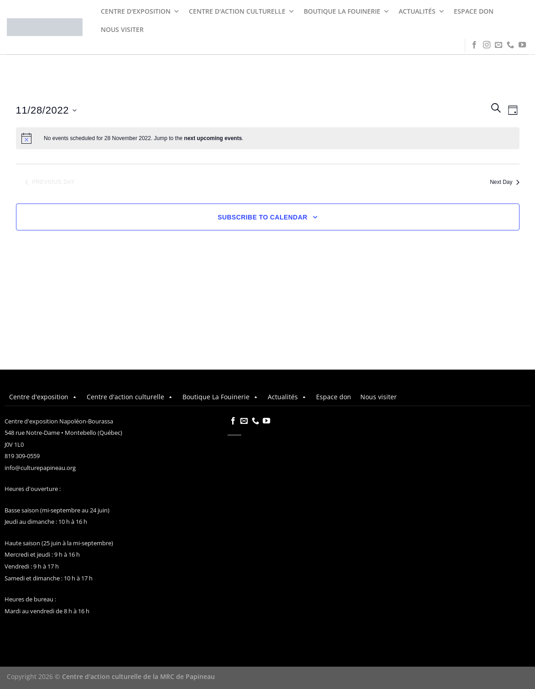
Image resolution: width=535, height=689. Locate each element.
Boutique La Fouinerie (347, 11)
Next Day (504, 182)
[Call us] (510, 45)
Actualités (422, 11)
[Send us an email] (498, 45)
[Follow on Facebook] (474, 45)
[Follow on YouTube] (522, 45)
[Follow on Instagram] (486, 45)
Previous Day (49, 182)
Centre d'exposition (140, 11)
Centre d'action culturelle (242, 11)
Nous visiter (122, 29)
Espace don (473, 11)
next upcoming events (213, 138)
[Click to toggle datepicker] (46, 110)
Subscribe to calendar (262, 217)
